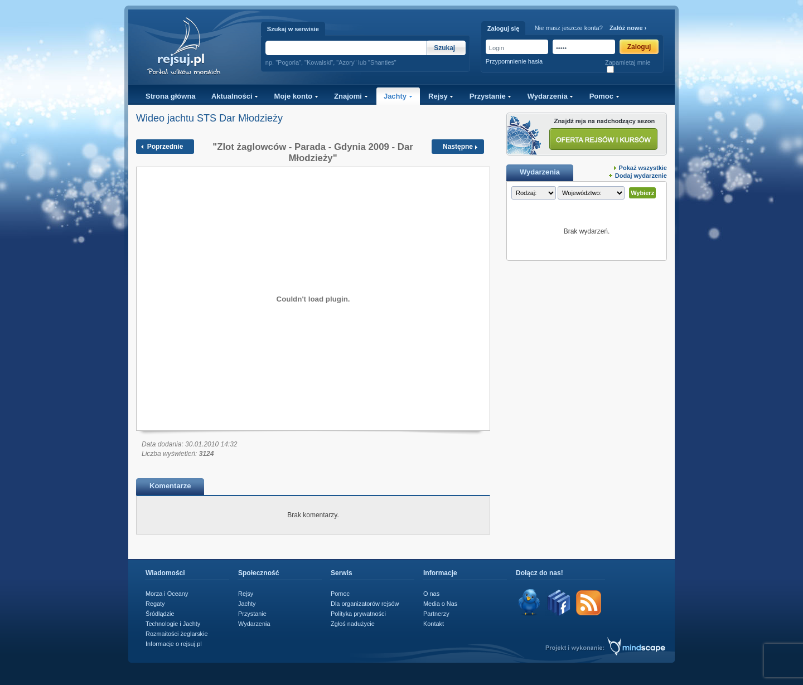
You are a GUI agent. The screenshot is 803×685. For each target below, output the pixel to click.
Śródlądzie (160, 613)
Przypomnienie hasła (514, 61)
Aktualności (234, 96)
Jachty (398, 96)
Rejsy (440, 96)
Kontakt (433, 623)
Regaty (155, 603)
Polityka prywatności (358, 613)
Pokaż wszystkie (643, 167)
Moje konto (296, 96)
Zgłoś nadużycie (353, 623)
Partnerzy (436, 613)
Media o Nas (440, 603)
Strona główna (171, 96)
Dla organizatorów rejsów (365, 603)
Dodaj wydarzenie (641, 175)
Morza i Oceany (167, 593)
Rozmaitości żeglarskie (177, 633)
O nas (431, 593)
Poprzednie (165, 146)
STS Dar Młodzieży (240, 118)
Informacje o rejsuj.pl (174, 643)
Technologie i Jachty (173, 623)
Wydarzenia (551, 96)
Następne (458, 146)
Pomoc (604, 96)
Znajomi (350, 96)
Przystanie (491, 96)
